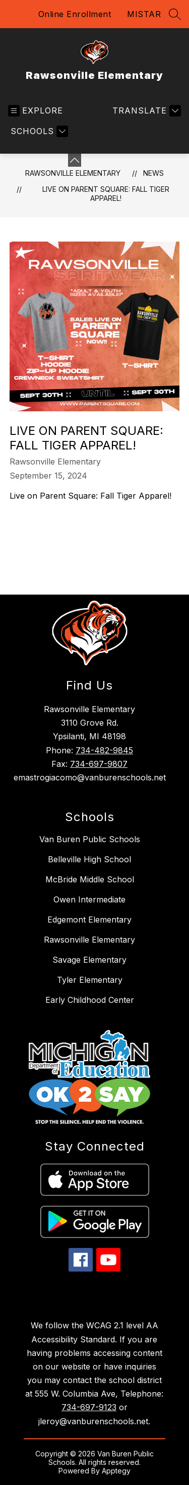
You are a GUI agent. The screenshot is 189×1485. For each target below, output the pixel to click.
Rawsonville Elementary (72, 173)
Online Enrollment (74, 14)
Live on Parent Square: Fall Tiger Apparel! (105, 193)
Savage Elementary (89, 960)
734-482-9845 (104, 750)
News (153, 173)
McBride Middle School (89, 879)
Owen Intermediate (89, 899)
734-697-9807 (99, 764)
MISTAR (144, 14)
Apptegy (116, 1470)
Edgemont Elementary (89, 920)
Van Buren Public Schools (89, 839)
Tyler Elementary (89, 980)
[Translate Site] (145, 110)
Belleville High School (89, 859)
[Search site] (175, 14)
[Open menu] (35, 110)
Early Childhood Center (89, 1000)
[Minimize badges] (74, 160)
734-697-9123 (88, 1407)
